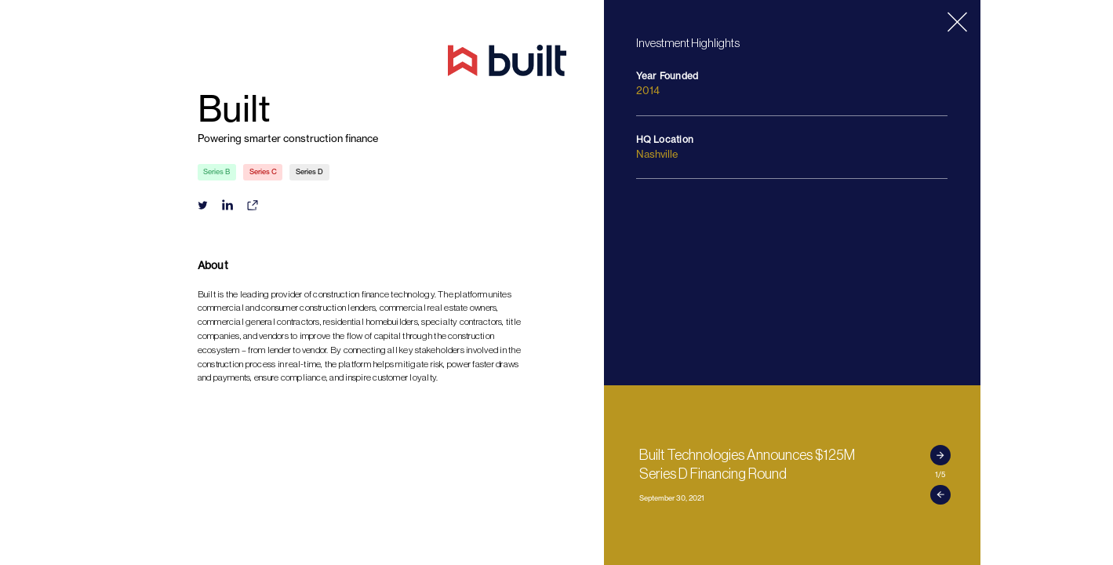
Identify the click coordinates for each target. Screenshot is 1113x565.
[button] (940, 455)
